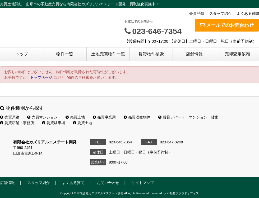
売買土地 (75, 117)
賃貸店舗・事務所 (17, 123)
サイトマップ (143, 183)
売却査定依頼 (237, 54)
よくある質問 (248, 13)
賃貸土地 (82, 123)
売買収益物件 (137, 117)
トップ (21, 54)
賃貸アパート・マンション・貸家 (188, 117)
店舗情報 (194, 54)
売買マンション (42, 117)
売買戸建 (9, 117)
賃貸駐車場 (53, 123)
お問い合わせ (108, 183)
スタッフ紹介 (220, 13)
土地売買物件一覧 (108, 54)
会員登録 (196, 13)
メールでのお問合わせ (227, 25)
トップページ (41, 77)
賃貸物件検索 (151, 54)
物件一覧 (64, 54)
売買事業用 (104, 117)
